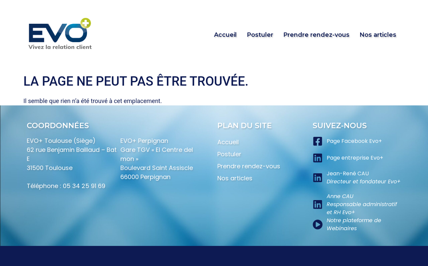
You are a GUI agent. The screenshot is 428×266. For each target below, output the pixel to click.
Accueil (225, 34)
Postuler (260, 34)
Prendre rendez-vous (316, 34)
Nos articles (377, 34)
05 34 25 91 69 (84, 186)
